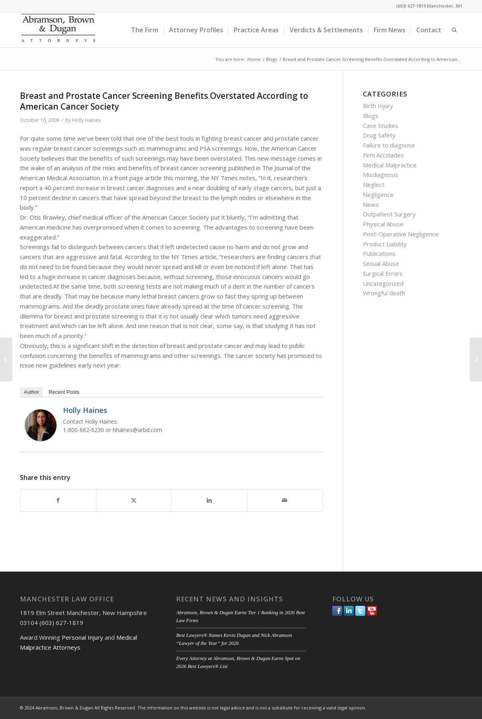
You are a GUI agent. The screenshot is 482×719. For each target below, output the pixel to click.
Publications (379, 253)
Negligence (378, 194)
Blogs (370, 116)
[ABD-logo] (58, 29)
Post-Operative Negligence (401, 234)
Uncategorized (383, 283)
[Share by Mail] (285, 500)
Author (31, 392)
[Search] (454, 29)
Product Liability (385, 244)
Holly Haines (86, 120)
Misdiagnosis (380, 175)
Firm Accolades (383, 155)
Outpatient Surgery (389, 214)
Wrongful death (384, 293)
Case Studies (380, 126)
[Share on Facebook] (58, 500)
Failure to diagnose (389, 145)
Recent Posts (64, 392)
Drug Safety (379, 135)
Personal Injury (82, 637)
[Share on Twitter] (134, 500)
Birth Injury (378, 106)
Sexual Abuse (381, 263)
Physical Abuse (383, 224)
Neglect (373, 185)
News (371, 204)
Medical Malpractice (390, 165)
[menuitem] (144, 29)
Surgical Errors (383, 273)
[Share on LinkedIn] (209, 500)
